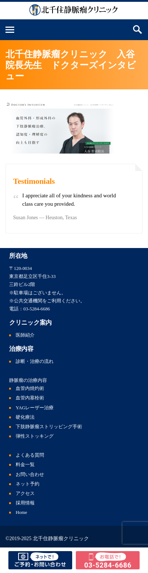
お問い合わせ (30, 474)
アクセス (25, 493)
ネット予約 (27, 484)
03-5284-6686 (36, 308)
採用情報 (25, 503)
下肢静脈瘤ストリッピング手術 (49, 426)
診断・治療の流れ (35, 361)
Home (21, 512)
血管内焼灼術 (30, 388)
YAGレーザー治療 (35, 407)
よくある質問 (30, 455)
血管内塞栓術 (30, 397)
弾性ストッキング (35, 436)
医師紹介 (25, 335)
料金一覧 (25, 464)
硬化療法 (25, 417)
